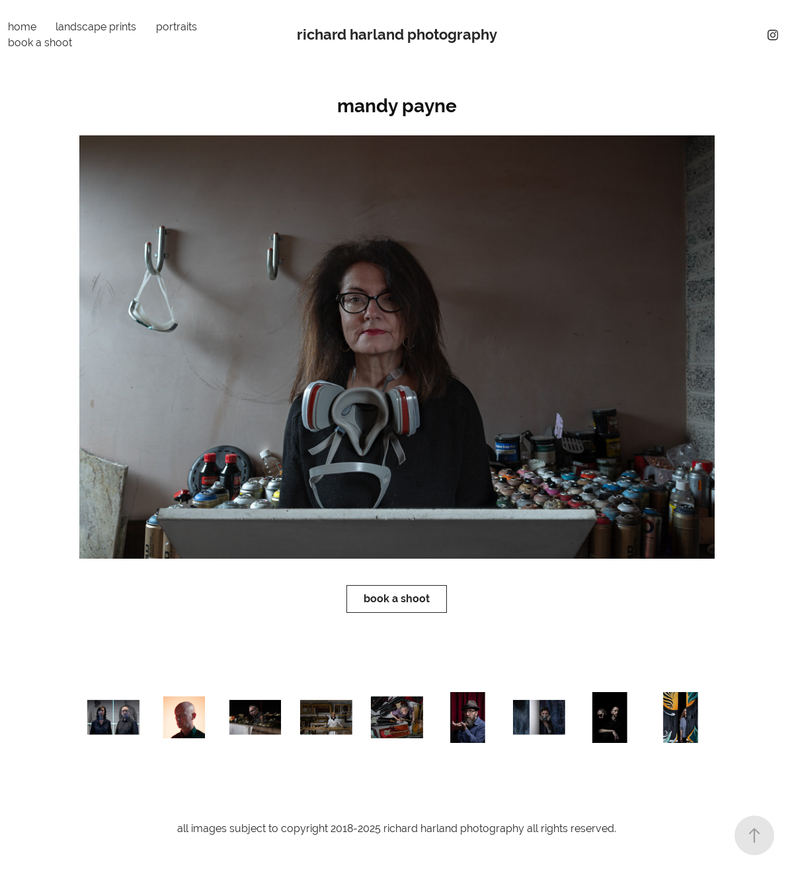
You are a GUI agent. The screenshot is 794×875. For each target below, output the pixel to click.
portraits (176, 26)
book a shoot (40, 42)
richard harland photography (397, 34)
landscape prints (96, 26)
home (22, 26)
